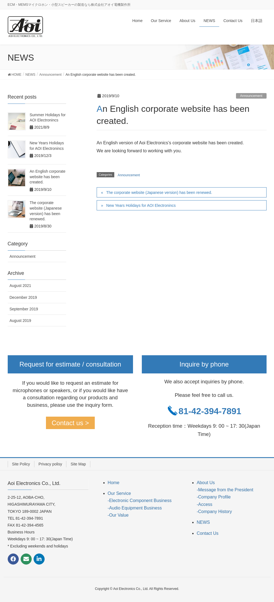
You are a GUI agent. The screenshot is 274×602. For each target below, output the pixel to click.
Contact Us (207, 533)
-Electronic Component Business (140, 500)
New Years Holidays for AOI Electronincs (141, 205)
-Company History (214, 511)
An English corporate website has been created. (48, 176)
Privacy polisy (50, 464)
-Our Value (118, 515)
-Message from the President (225, 489)
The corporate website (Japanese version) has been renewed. (159, 192)
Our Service (119, 493)
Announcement (251, 96)
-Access (204, 504)
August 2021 (20, 285)
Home (114, 482)
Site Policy (21, 464)
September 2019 (24, 309)
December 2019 (23, 297)
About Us (206, 482)
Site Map (78, 464)
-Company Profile (214, 497)
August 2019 (20, 320)
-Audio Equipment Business (135, 508)
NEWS (203, 522)
